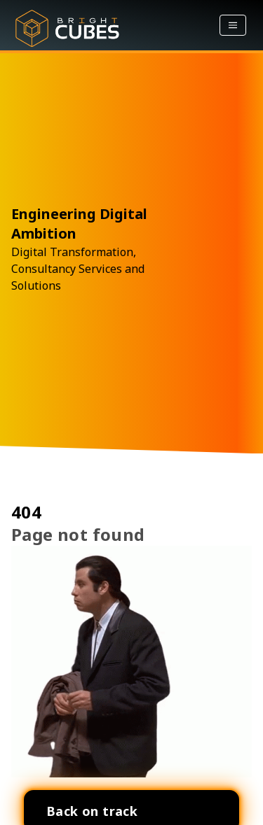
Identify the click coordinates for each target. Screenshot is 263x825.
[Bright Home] (67, 25)
